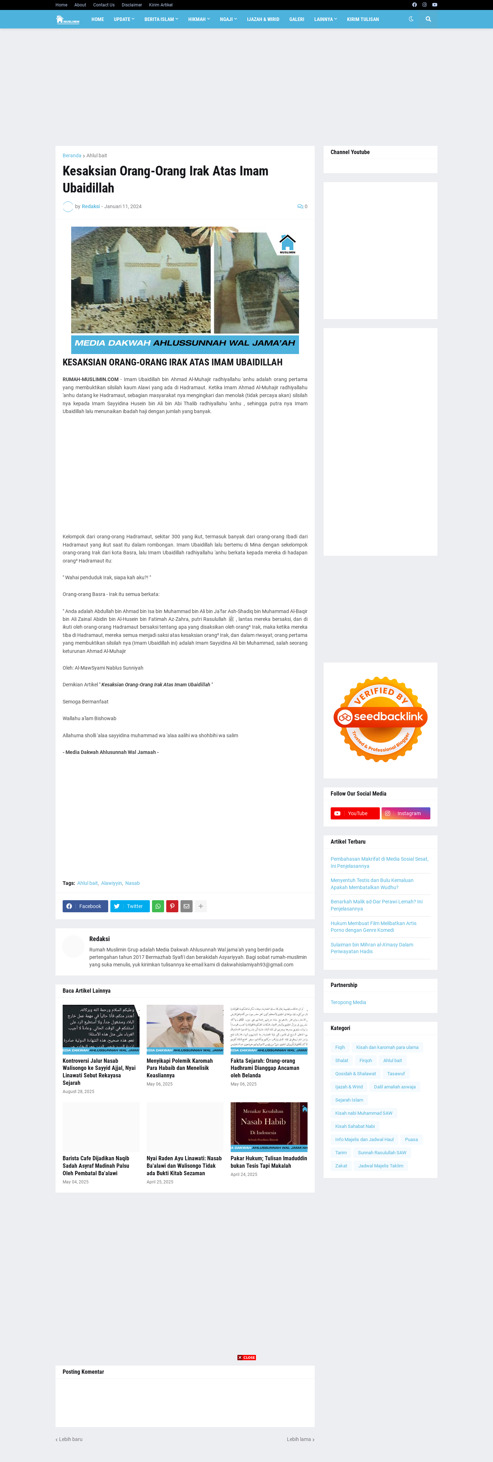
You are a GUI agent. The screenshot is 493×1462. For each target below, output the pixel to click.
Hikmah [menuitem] (197, 19)
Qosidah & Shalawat (355, 1073)
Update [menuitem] (122, 19)
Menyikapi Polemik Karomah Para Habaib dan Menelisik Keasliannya (180, 1068)
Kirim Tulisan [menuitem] (363, 19)
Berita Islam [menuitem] (159, 19)
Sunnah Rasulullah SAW (382, 1152)
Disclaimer (132, 4)
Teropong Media (348, 1002)
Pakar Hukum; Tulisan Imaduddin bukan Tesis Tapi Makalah (269, 1162)
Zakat (341, 1165)
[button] (411, 19)
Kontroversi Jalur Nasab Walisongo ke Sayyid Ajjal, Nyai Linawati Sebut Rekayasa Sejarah (99, 1071)
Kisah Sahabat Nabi (355, 1126)
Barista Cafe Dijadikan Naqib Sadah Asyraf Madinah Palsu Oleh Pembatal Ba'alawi (96, 1166)
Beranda (72, 155)
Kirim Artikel (161, 4)
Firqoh (366, 1060)
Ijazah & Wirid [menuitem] (263, 19)
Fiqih (340, 1047)
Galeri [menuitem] (296, 19)
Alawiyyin (111, 883)
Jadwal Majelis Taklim (380, 1165)
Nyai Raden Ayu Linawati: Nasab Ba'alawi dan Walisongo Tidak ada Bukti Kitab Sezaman (184, 1166)
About (80, 4)
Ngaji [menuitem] (226, 19)
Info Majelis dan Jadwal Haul (364, 1139)
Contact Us (104, 4)
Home (61, 4)
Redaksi (99, 939)
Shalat (341, 1060)
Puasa (411, 1139)
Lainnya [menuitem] (323, 19)
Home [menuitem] (97, 19)
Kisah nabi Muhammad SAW (364, 1113)
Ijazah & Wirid (349, 1086)
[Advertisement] (246, 87)
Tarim (341, 1152)
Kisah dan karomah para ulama (387, 1047)
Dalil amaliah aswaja (395, 1086)
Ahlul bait (96, 155)
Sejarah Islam (349, 1100)
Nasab (132, 883)
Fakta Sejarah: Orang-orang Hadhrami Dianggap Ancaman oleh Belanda (265, 1068)
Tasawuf (396, 1073)
